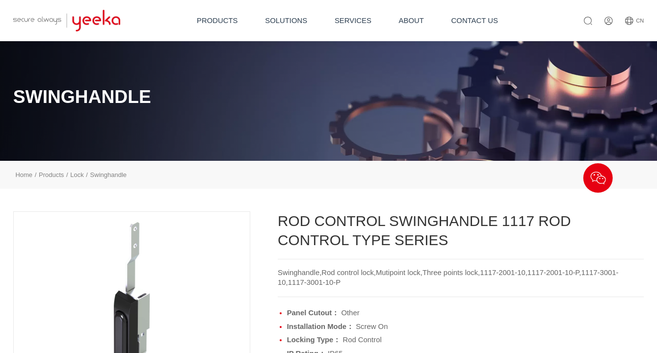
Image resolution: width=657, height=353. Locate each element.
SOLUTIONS (286, 21)
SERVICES (353, 21)
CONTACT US (474, 21)
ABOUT (411, 21)
